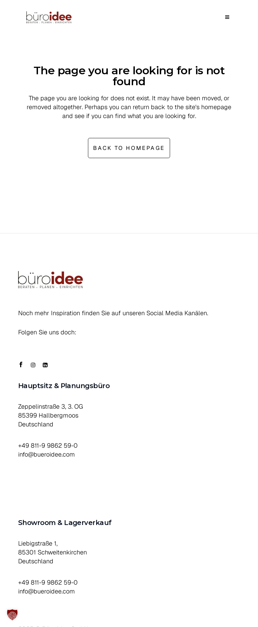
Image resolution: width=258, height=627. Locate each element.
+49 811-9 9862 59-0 (48, 445)
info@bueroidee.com (46, 454)
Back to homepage (129, 148)
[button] (12, 614)
